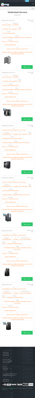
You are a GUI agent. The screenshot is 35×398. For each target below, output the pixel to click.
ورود (27, 0)
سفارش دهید (27, 67)
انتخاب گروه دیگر (17, 14)
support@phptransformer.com (10, 374)
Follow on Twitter (7, 359)
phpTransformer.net (13, 388)
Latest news (5, 368)
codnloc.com (4, 389)
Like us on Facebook (7, 361)
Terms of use (6, 352)
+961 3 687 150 (6, 379)
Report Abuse (6, 355)
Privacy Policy (6, 353)
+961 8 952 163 (6, 381)
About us (5, 366)
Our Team (5, 369)
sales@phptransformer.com (9, 375)
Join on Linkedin (6, 362)
